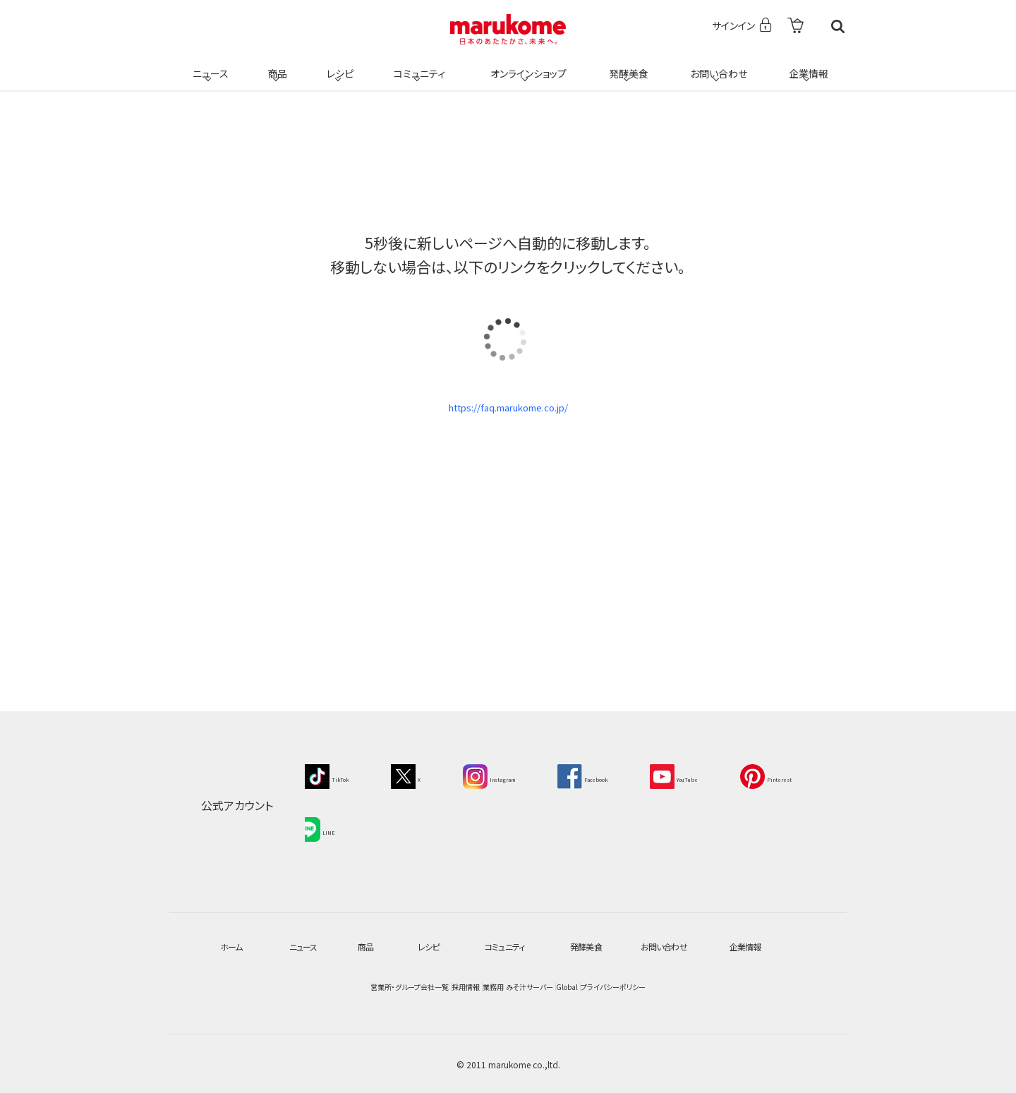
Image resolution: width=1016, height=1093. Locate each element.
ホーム (233, 945)
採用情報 (384, 985)
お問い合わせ (715, 65)
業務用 (465, 985)
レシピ (338, 65)
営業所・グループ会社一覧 (267, 985)
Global (653, 985)
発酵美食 (626, 65)
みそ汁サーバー (559, 985)
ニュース (208, 65)
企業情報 (806, 65)
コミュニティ (417, 65)
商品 (276, 65)
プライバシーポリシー (758, 985)
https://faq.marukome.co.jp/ (508, 413)
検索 (838, 26)
